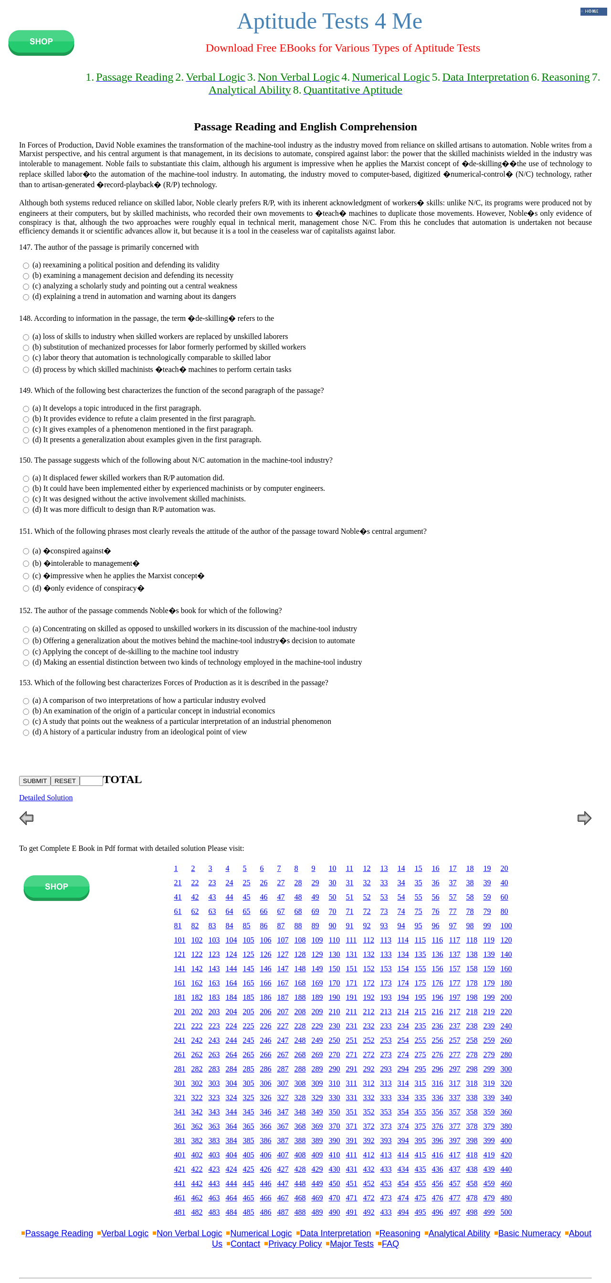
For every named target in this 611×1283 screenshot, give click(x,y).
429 (317, 1169)
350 (334, 1112)
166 (266, 983)
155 (420, 969)
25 (247, 883)
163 (214, 983)
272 (369, 1054)
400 (506, 1140)
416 (437, 1155)
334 (403, 1097)
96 (436, 926)
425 (248, 1169)
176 (437, 983)
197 (455, 997)
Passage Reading (59, 1233)
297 (455, 1069)
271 (352, 1054)
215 (420, 1011)
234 (403, 1026)
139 (489, 954)
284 (231, 1069)
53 (384, 897)
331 (352, 1097)
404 (231, 1155)
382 (197, 1140)
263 (214, 1054)
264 (231, 1054)
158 (472, 969)
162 (197, 983)
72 (367, 911)
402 (197, 1155)
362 (197, 1126)
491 (352, 1212)
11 (349, 868)
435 (420, 1169)
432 (369, 1169)
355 (420, 1112)
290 (334, 1069)
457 (455, 1183)
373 (386, 1126)
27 (281, 883)
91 (350, 926)
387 (283, 1140)
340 (506, 1097)
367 (283, 1126)
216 (437, 1011)
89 (315, 926)
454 (403, 1183)
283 (214, 1069)
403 (214, 1155)
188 (300, 997)
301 (180, 1083)
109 (317, 940)
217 (455, 1011)
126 (266, 954)
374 (403, 1126)
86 (264, 926)
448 (300, 1183)
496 (437, 1212)
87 (281, 926)
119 (489, 940)
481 (180, 1212)
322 (197, 1097)
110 (334, 940)
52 (367, 897)
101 (180, 940)
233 (386, 1026)
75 (418, 911)
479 (489, 1198)
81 (178, 926)
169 (317, 983)
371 (352, 1126)
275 (420, 1054)
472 (369, 1198)
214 (403, 1011)
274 (403, 1054)
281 (180, 1069)
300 (506, 1069)
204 (231, 1011)
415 (420, 1155)
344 (231, 1112)
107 (283, 940)
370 (334, 1126)
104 (231, 940)
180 (506, 983)
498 (472, 1212)
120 (506, 940)
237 (455, 1026)
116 (437, 940)
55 (418, 897)
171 (352, 983)
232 (369, 1026)
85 (247, 926)
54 (401, 897)
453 (386, 1183)
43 (212, 897)
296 (437, 1069)
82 (195, 926)
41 (178, 897)
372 (369, 1126)
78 (470, 911)
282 (197, 1069)
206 (266, 1011)
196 (437, 997)
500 (506, 1212)
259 (489, 1040)
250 (334, 1040)
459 (489, 1183)
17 (453, 868)
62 (195, 911)
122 (197, 954)
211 (351, 1011)
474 (403, 1198)
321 (180, 1097)
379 (489, 1126)
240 (506, 1026)
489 (317, 1212)
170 (334, 983)
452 (369, 1183)
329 (317, 1097)
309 (317, 1083)
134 (403, 954)
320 (506, 1083)
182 (197, 997)
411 (351, 1155)
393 (386, 1140)
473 (386, 1198)
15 (418, 868)
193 (386, 997)
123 (214, 954)
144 (231, 969)
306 (266, 1083)
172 (369, 983)
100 (506, 926)
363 (214, 1126)
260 (506, 1040)
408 (300, 1155)
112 (368, 940)
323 (214, 1097)
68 (298, 911)
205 (248, 1011)
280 (506, 1054)
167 (283, 983)
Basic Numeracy (529, 1233)
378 (472, 1126)
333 (386, 1097)
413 (386, 1155)
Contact (245, 1244)
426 (266, 1169)
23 (212, 883)
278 (472, 1054)
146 (266, 969)
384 (231, 1140)
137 (455, 954)
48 (298, 897)
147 (283, 969)
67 (281, 911)
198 (472, 997)
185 (248, 997)
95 (418, 926)
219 (489, 1011)
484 (231, 1212)
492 (369, 1212)
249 (317, 1040)
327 (283, 1097)
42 (195, 897)
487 (283, 1212)
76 (436, 911)
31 (350, 883)
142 (197, 969)
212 (369, 1011)
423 (214, 1169)
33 (384, 883)
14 (401, 868)
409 (317, 1155)
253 (386, 1040)
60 (504, 897)
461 (180, 1198)
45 (247, 897)
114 (403, 940)
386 (266, 1140)
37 (453, 883)
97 (453, 926)
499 (489, 1212)
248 (300, 1040)
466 (266, 1198)
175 (420, 983)
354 (403, 1112)
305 (248, 1083)
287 (283, 1069)
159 (489, 969)
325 (248, 1097)
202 (197, 1011)
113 (385, 940)
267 (283, 1054)
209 (317, 1011)
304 (231, 1083)
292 (369, 1069)
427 (283, 1169)
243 (214, 1040)
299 (489, 1069)
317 (455, 1083)
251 (352, 1040)
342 (197, 1112)
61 (178, 911)
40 (504, 883)
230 (334, 1026)
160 (506, 969)
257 (455, 1040)
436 (437, 1169)
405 (248, 1155)
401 (180, 1155)
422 (197, 1169)
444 (231, 1183)
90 (333, 926)
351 (352, 1112)
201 (180, 1011)
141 (180, 969)
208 (300, 1011)
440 (506, 1169)
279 (489, 1054)
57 (453, 897)
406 (266, 1155)
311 (351, 1083)
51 (350, 897)
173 (386, 983)
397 (455, 1140)
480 (506, 1198)
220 (506, 1011)
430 (334, 1169)
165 (248, 983)
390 (334, 1140)
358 (472, 1112)
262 (197, 1054)
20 (504, 868)
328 (300, 1097)
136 (437, 954)
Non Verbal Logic (189, 1233)
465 (248, 1198)
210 (334, 1011)
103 (214, 940)
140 (506, 954)
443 (214, 1183)
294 (403, 1069)
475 (420, 1198)
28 (298, 883)
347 (283, 1112)
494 (403, 1212)
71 (350, 911)
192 (369, 997)
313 (386, 1083)
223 (214, 1026)
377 (455, 1126)
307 (283, 1083)
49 (315, 897)
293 (386, 1069)
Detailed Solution (46, 798)
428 (300, 1169)
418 (472, 1155)
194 (403, 997)
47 (281, 897)
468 (300, 1198)
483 (214, 1212)
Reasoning (400, 1233)
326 (266, 1097)
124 (231, 954)
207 (283, 1011)
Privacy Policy (295, 1244)
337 (455, 1097)
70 (333, 911)
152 (369, 969)
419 (489, 1155)
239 (489, 1026)
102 (197, 940)
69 (315, 911)
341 (180, 1112)
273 (386, 1054)
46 (264, 897)
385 (248, 1140)
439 (489, 1169)
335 (420, 1097)
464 (231, 1198)
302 (197, 1083)
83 (212, 926)
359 (489, 1112)
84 (229, 926)
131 (352, 954)
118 (471, 940)
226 (266, 1026)
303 (214, 1083)
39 (487, 883)
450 (334, 1183)
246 (266, 1040)
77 (453, 911)
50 (333, 897)
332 (369, 1097)
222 (197, 1026)
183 (214, 997)
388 (300, 1140)
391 (352, 1140)
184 (231, 997)
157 (455, 969)
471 (352, 1198)
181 (180, 997)
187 (283, 997)
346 (266, 1112)
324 (231, 1097)
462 (197, 1198)
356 (437, 1112)
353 (386, 1112)
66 (264, 911)
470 (334, 1198)
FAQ (390, 1244)
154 (403, 969)
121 (180, 954)
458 (472, 1183)
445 (248, 1183)
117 (454, 940)
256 (437, 1040)
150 (334, 969)
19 (487, 868)
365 (248, 1126)
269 (317, 1054)
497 (455, 1212)
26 (264, 883)
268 (300, 1054)
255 (420, 1040)
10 (333, 868)
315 (420, 1083)
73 (384, 911)
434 (403, 1169)
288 (300, 1069)
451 (352, 1183)
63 (212, 911)
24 (229, 883)
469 (317, 1198)
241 (180, 1040)
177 (455, 983)
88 (298, 926)
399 (489, 1140)
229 (317, 1026)
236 (437, 1026)
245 (248, 1040)
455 (420, 1183)
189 (317, 997)
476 (437, 1198)
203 (214, 1011)
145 (248, 969)
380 (506, 1126)
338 (472, 1097)
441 (180, 1183)
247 (283, 1040)
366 (266, 1126)
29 (315, 883)
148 (300, 969)
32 (367, 883)
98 (470, 926)
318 (472, 1083)
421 (180, 1169)
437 (455, 1169)
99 (487, 926)
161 (180, 983)
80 (504, 911)
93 (384, 926)
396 (437, 1140)
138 (472, 954)
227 (283, 1026)
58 (470, 897)
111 (351, 940)
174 (403, 983)
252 (369, 1040)
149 (317, 969)
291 (352, 1069)
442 (197, 1183)
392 (369, 1140)
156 (437, 969)
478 (472, 1198)
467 (283, 1198)
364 (231, 1126)
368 (300, 1126)
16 (436, 868)
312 (369, 1083)
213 (386, 1011)
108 (300, 940)
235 (420, 1026)
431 (352, 1169)
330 (334, 1097)
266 (266, 1054)
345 (248, 1112)
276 (437, 1054)
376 (437, 1126)
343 (214, 1112)
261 (180, 1054)
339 (489, 1097)
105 (248, 940)
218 (472, 1011)
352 (369, 1112)
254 (403, 1040)
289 (317, 1069)
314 (403, 1083)
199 (489, 997)
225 (248, 1026)
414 (403, 1155)
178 (472, 983)
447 (283, 1183)
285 (248, 1069)
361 (180, 1126)
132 (369, 954)
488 (300, 1212)
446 (266, 1183)
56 (436, 897)
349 (317, 1112)
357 (455, 1112)
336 (437, 1097)
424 (231, 1169)
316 (437, 1083)
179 (489, 983)
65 (247, 911)
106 (266, 940)
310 (334, 1083)
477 (455, 1198)
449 (317, 1183)
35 (418, 883)
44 (229, 897)
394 (403, 1140)
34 (401, 883)
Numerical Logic (261, 1233)
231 (352, 1026)
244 (231, 1040)
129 (317, 954)
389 (317, 1140)
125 (248, 954)
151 (352, 969)
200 (506, 997)
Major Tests (352, 1244)
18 (470, 868)
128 (300, 954)
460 (506, 1183)
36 (436, 883)
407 (283, 1155)
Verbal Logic (124, 1233)
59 (487, 897)
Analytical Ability (459, 1233)
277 (455, 1054)
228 (300, 1026)
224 (231, 1026)
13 (384, 868)
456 (437, 1183)
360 (506, 1112)
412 (369, 1155)
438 (472, 1169)
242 (197, 1040)
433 (386, 1169)
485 (248, 1212)
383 (214, 1140)
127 (283, 954)
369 (317, 1126)
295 (420, 1069)
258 (472, 1040)
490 (334, 1212)
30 (333, 883)
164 (231, 983)
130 (334, 954)
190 (334, 997)
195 (420, 997)
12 (367, 868)
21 (178, 883)
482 (197, 1212)
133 (386, 954)
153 (386, 969)
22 (195, 883)
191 (352, 997)
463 (214, 1198)
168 (300, 983)
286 (266, 1069)
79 (487, 911)
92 (367, 926)
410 (334, 1155)
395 (420, 1140)
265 (248, 1054)
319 (489, 1083)
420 (506, 1155)
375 (420, 1126)
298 (472, 1069)
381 (180, 1140)
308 (300, 1083)
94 (401, 926)
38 (470, 883)
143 (214, 969)
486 (266, 1212)
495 (420, 1212)
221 (180, 1026)
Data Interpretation (335, 1233)
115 (420, 940)
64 (229, 911)
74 (401, 911)
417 (455, 1155)
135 (420, 954)
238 (472, 1026)
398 (472, 1140)
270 (334, 1054)
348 (300, 1112)
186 (266, 997)
